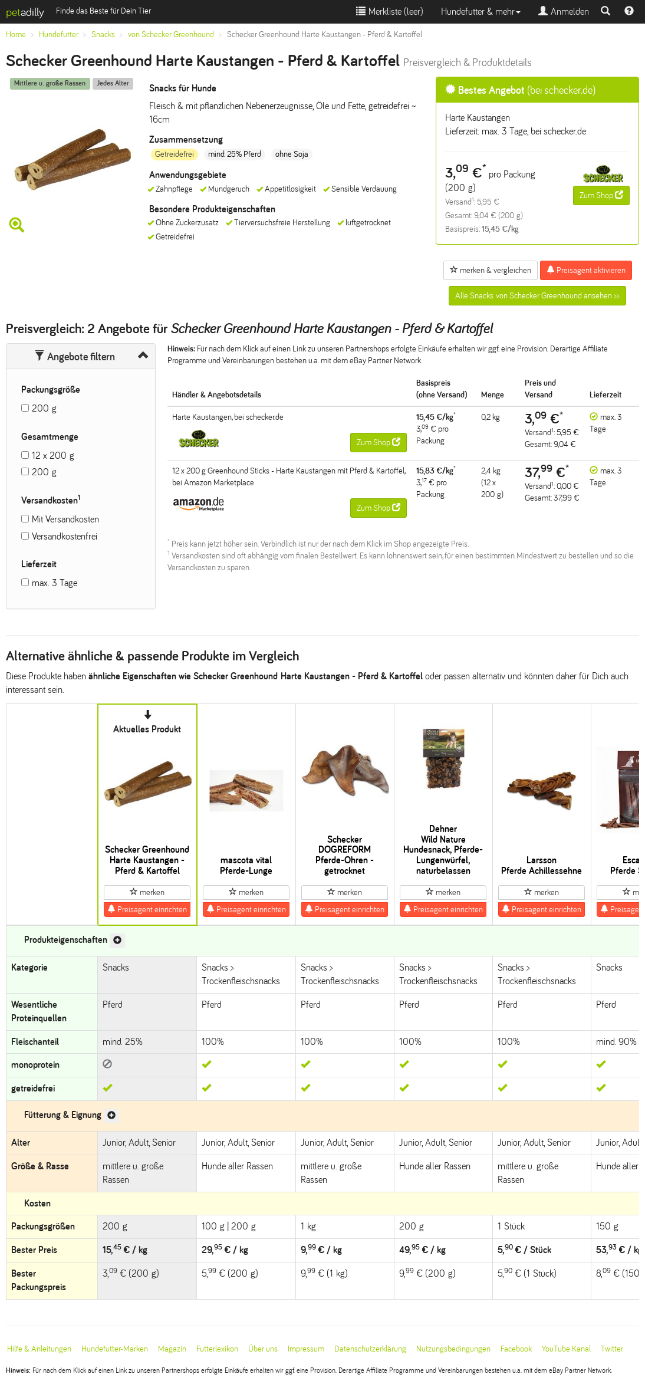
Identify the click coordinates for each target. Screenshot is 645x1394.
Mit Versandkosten (65, 519)
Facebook (516, 1348)
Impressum (306, 1348)
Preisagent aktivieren (586, 270)
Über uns (263, 1348)
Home (16, 34)
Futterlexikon (217, 1348)
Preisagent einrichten (147, 909)
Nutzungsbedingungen (453, 1348)
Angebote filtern (74, 357)
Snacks (103, 34)
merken (147, 892)
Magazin (172, 1348)
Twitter (612, 1348)
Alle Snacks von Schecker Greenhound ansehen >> (537, 295)
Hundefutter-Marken (114, 1348)
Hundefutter (58, 34)
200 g (44, 408)
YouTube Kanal (566, 1348)
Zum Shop (601, 195)
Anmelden (563, 11)
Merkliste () (389, 11)
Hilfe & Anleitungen (39, 1348)
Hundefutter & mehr (481, 11)
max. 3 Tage (54, 583)
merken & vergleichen (490, 270)
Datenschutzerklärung (370, 1348)
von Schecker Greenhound (171, 34)
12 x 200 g (53, 456)
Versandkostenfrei (64, 536)
